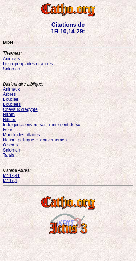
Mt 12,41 (11, 175)
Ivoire (8, 129)
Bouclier (10, 99)
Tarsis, (9, 155)
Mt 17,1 (10, 180)
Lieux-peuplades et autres (28, 63)
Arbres (9, 94)
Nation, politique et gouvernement (35, 139)
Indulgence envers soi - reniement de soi (42, 124)
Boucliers (12, 104)
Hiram (9, 114)
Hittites (9, 119)
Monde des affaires (21, 134)
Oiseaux (11, 145)
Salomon (11, 68)
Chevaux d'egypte (20, 109)
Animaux (11, 58)
